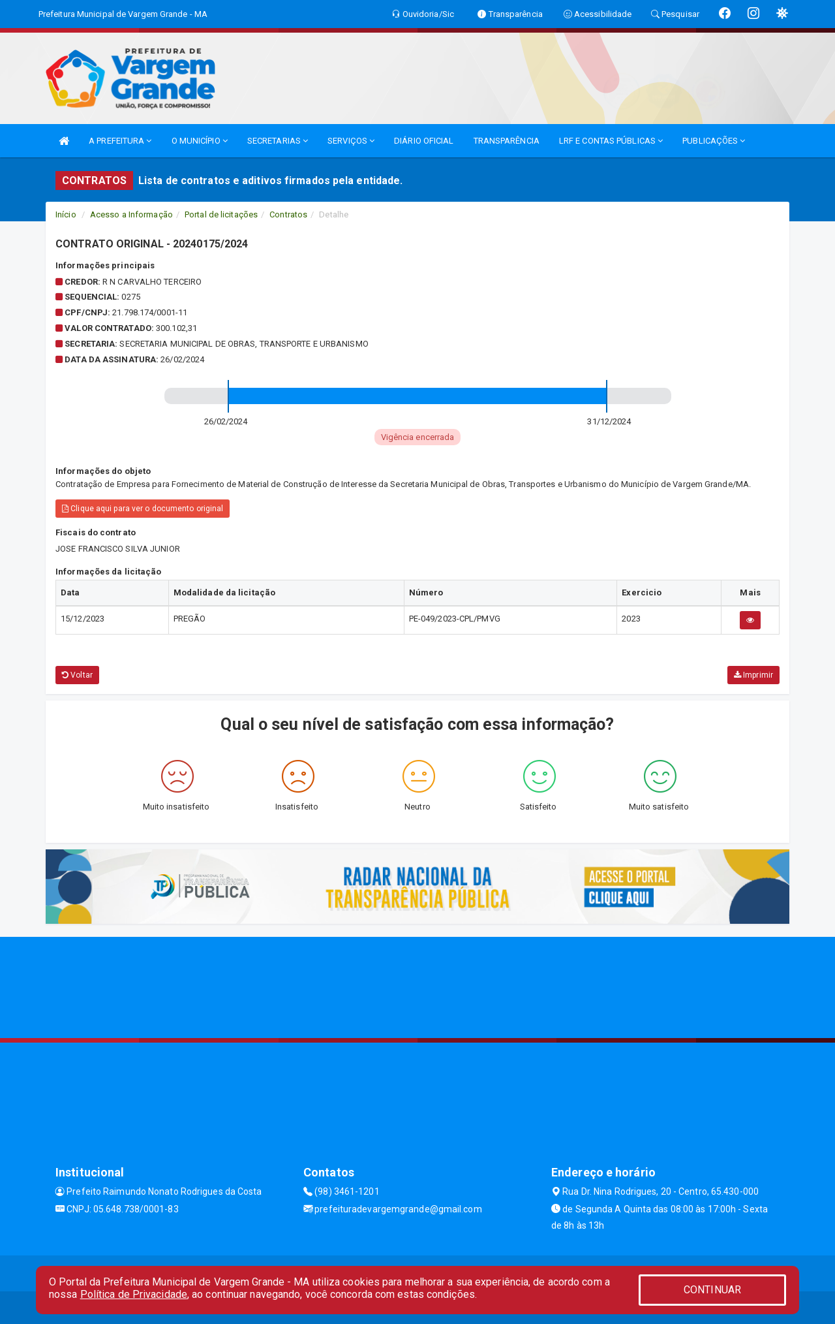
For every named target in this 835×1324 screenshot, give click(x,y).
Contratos (288, 214)
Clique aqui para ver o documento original (142, 508)
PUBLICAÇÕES (713, 141)
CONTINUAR (712, 1290)
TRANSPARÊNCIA (506, 141)
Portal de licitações (221, 214)
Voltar (77, 675)
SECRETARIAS (277, 141)
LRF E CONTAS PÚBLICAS (611, 141)
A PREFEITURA (120, 141)
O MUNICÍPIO (200, 141)
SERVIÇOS (350, 141)
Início (65, 214)
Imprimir (753, 675)
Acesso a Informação (131, 214)
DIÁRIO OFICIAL (423, 141)
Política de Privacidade (133, 1294)
